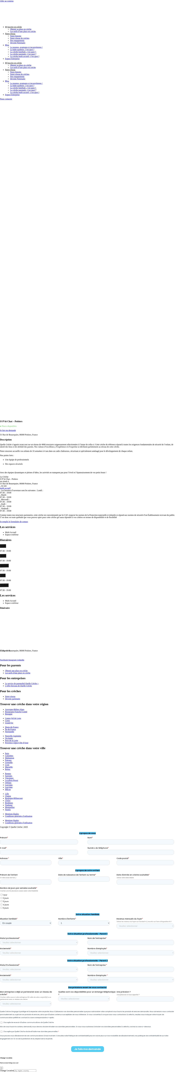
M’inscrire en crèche (13, 27)
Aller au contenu (7, 1)
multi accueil (5, 488)
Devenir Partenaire (17, 43)
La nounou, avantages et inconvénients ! (26, 47)
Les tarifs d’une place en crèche (23, 31)
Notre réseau (10, 34)
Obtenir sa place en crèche (20, 29)
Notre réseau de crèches (19, 38)
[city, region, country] (25, 1070)
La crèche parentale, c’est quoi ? (23, 54)
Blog (7, 45)
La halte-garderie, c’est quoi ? (22, 50)
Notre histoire (15, 36)
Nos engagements (17, 40)
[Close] (1, 1068)
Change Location (7, 1070)
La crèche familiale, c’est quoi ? (23, 52)
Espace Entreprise (12, 59)
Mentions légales (12, 814)
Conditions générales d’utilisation (18, 816)
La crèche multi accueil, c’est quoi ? (24, 56)
